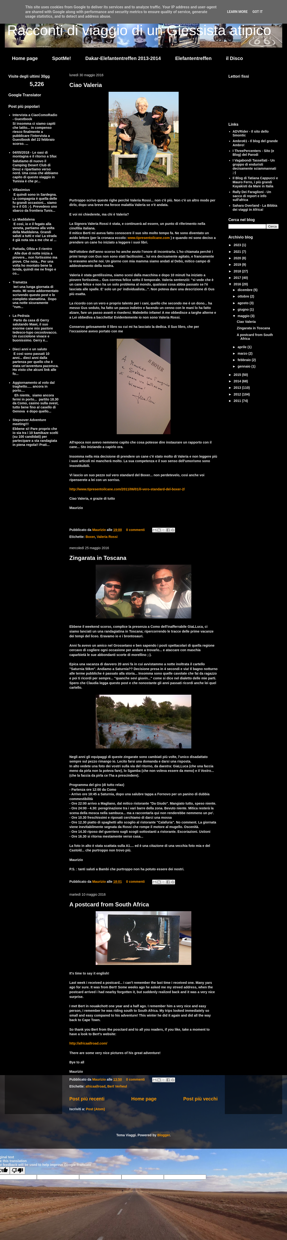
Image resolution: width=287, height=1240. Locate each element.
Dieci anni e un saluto (30, 349)
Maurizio (99, 530)
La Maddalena (24, 219)
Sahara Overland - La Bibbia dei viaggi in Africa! (255, 207)
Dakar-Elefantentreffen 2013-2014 (123, 58)
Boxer (90, 537)
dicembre (245, 290)
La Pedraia (21, 316)
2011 (238, 401)
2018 (238, 271)
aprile (242, 347)
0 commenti (135, 530)
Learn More (237, 12)
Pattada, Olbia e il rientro (32, 249)
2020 (238, 258)
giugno (243, 309)
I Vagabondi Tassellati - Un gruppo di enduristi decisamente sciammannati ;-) (254, 166)
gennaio (244, 366)
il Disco (234, 58)
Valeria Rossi (107, 537)
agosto (243, 303)
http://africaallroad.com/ (88, 1043)
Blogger (163, 1135)
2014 (238, 381)
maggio (243, 316)
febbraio (244, 360)
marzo (242, 353)
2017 (238, 278)
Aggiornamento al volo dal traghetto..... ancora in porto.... (34, 387)
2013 (238, 388)
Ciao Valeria (85, 85)
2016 (238, 284)
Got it (257, 12)
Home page (25, 58)
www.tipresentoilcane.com (149, 238)
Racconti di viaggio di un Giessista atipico (139, 30)
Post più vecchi (200, 1098)
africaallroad (95, 1086)
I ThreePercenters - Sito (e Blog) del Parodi (253, 153)
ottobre (243, 296)
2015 (238, 375)
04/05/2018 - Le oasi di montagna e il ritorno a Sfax (35, 154)
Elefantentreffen (193, 58)
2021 (238, 252)
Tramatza (20, 282)
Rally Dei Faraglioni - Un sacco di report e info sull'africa (252, 196)
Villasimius (21, 190)
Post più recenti (87, 1098)
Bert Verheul (117, 1086)
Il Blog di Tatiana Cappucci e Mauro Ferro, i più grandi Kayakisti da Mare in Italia (255, 182)
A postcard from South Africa (109, 904)
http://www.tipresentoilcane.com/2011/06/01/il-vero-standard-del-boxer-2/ (127, 489)
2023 (238, 245)
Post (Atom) (95, 1109)
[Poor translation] (17, 1171)
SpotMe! (61, 58)
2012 (238, 394)
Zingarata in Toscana (97, 558)
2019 (238, 264)
